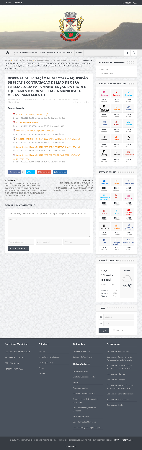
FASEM (76, 382)
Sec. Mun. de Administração (118, 351)
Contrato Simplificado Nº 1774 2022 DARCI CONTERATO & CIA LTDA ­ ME (48, 139)
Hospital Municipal (80, 371)
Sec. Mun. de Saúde (115, 405)
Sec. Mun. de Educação (116, 374)
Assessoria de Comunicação (84, 393)
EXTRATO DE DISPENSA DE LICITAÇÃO (33, 114)
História (42, 351)
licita (20, 100)
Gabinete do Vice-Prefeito (83, 357)
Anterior (10, 180)
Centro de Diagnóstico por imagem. (87, 427)
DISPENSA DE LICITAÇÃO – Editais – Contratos (62, 100)
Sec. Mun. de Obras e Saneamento (121, 394)
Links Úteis (61, 53)
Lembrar (118, 330)
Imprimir (77, 102)
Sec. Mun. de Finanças (116, 379)
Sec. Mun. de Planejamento (118, 399)
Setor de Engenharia (81, 416)
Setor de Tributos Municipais (84, 422)
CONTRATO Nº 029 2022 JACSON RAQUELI (35, 130)
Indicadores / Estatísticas (49, 357)
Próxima (87, 180)
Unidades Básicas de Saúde (84, 377)
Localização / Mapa (46, 362)
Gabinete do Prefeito (81, 351)
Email (87, 102)
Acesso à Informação (47, 53)
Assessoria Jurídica (80, 388)
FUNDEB (70, 53)
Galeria (41, 368)
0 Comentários (13, 102)
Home (8, 3)
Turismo (42, 373)
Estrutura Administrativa (29, 53)
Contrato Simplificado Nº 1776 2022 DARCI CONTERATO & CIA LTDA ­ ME (48, 147)
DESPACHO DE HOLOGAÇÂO (28, 122)
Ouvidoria (18, 3)
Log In (103, 330)
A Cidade (14, 53)
